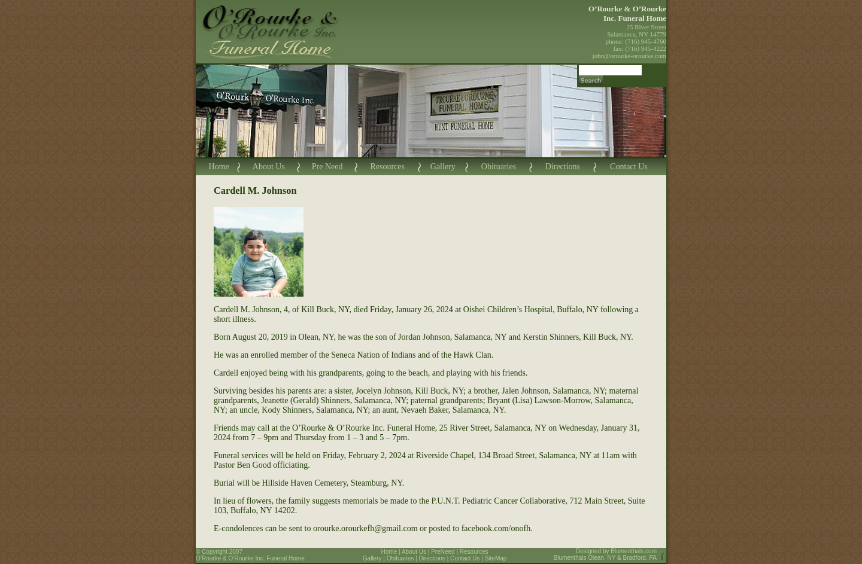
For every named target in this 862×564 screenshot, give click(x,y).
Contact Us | (467, 558)
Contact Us (629, 166)
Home (219, 166)
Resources (387, 166)
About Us (269, 166)
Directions (562, 166)
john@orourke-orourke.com (629, 55)
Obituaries (498, 166)
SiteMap (496, 558)
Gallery (443, 166)
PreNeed (442, 551)
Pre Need (327, 166)
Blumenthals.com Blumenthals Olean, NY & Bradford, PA (605, 554)
